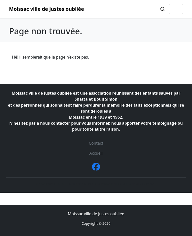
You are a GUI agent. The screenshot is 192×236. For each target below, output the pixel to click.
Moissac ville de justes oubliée (46, 9)
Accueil (96, 153)
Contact (96, 143)
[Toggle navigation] (176, 9)
